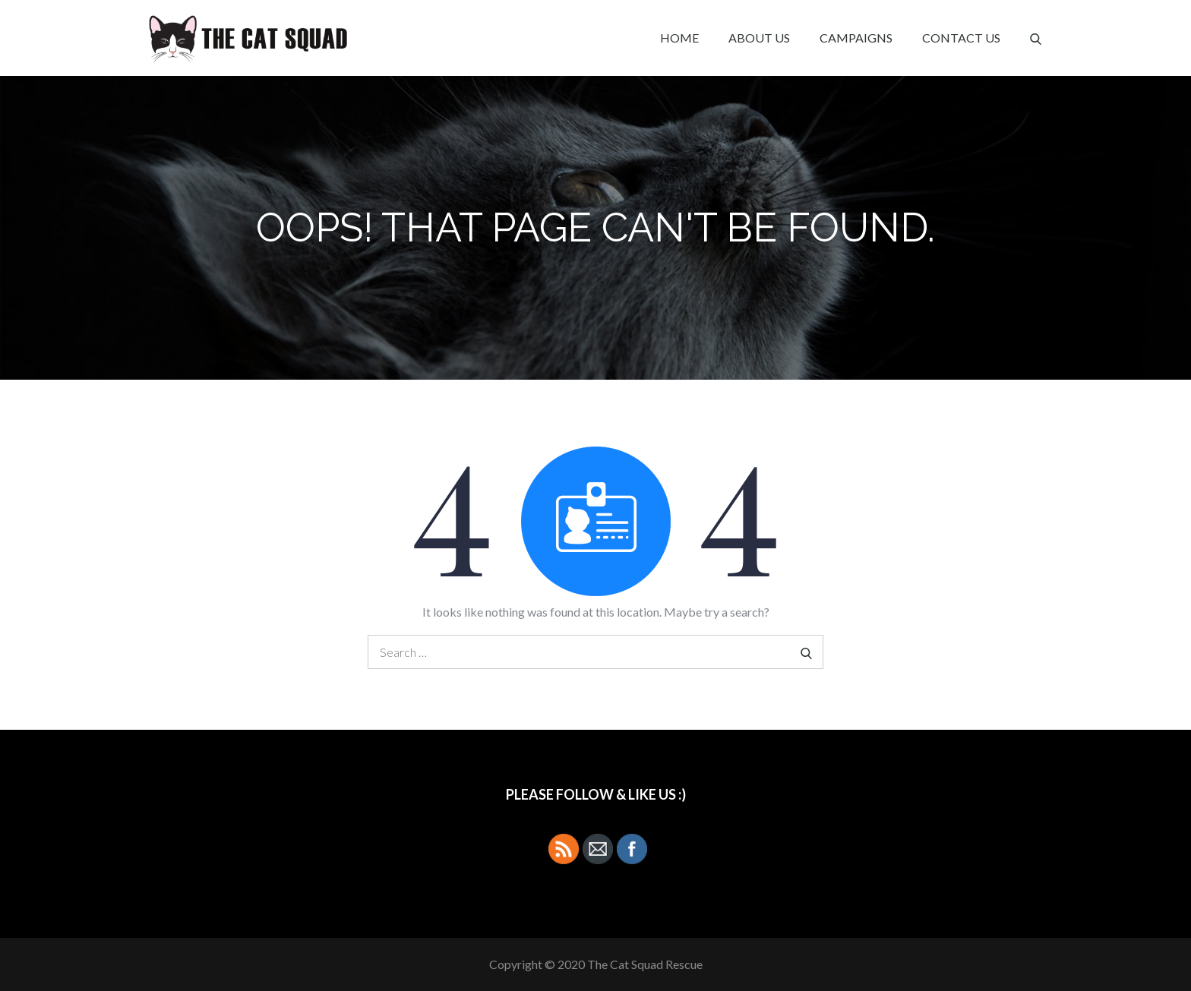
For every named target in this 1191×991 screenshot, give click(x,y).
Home (679, 37)
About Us (759, 37)
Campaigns (856, 37)
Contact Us (961, 37)
